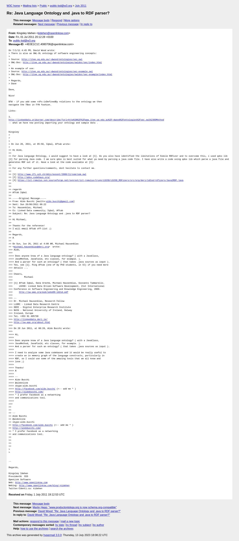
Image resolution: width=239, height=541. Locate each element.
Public (43, 5)
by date (59, 525)
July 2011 (80, 5)
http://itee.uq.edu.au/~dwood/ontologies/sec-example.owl (57, 71)
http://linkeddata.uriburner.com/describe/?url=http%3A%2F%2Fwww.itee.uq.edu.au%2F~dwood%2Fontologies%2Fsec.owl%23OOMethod (86, 119)
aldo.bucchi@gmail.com (59, 201)
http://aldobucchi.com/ (29, 391)
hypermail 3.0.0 (52, 535)
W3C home (13, 5)
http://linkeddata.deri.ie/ (30, 319)
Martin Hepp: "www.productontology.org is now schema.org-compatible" (75, 507)
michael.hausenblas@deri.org (31, 246)
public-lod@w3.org (61, 5)
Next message (46, 24)
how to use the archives (34, 528)
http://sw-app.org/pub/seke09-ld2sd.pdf (43, 292)
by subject (85, 525)
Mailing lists (30, 5)
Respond (57, 20)
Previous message (68, 24)
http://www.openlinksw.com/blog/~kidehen (44, 485)
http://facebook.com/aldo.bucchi (35, 388)
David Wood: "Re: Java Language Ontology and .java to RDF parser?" (79, 511)
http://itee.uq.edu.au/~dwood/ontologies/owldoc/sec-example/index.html (67, 74)
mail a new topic (70, 521)
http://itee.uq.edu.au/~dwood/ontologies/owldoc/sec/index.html (62, 62)
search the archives (62, 528)
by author (98, 525)
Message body (41, 20)
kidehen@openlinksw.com (53, 33)
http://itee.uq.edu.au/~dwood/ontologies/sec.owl (52, 59)
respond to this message (44, 521)
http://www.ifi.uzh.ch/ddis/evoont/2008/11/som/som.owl (52, 174)
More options (72, 20)
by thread (71, 525)
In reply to (86, 24)
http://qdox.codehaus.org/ (34, 177)
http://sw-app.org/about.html (32, 322)
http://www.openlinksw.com (31, 482)
